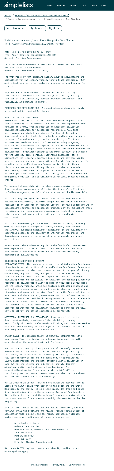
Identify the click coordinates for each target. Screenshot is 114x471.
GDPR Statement (76, 464)
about (94, 5)
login (103, 5)
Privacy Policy (58, 464)
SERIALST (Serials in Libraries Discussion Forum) (42, 15)
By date (54, 28)
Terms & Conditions (39, 464)
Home (7, 15)
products (60, 5)
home (49, 5)
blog (84, 5)
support (73, 5)
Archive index (15, 28)
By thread (36, 28)
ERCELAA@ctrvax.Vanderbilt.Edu (22, 43)
